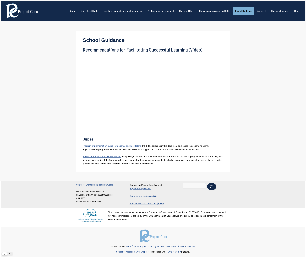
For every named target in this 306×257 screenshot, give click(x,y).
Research (261, 10)
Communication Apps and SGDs (214, 10)
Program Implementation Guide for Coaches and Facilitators (112, 146)
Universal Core (186, 10)
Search (211, 186)
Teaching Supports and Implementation (123, 10)
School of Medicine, (125, 251)
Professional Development (161, 10)
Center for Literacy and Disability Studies (94, 185)
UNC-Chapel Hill (143, 251)
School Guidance (243, 10)
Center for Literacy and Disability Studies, (145, 246)
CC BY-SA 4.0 (174, 251)
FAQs (295, 10)
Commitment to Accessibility (144, 196)
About (73, 10)
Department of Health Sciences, (180, 246)
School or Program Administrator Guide (102, 156)
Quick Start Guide (89, 10)
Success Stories (279, 10)
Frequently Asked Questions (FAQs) (147, 203)
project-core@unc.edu (140, 188)
